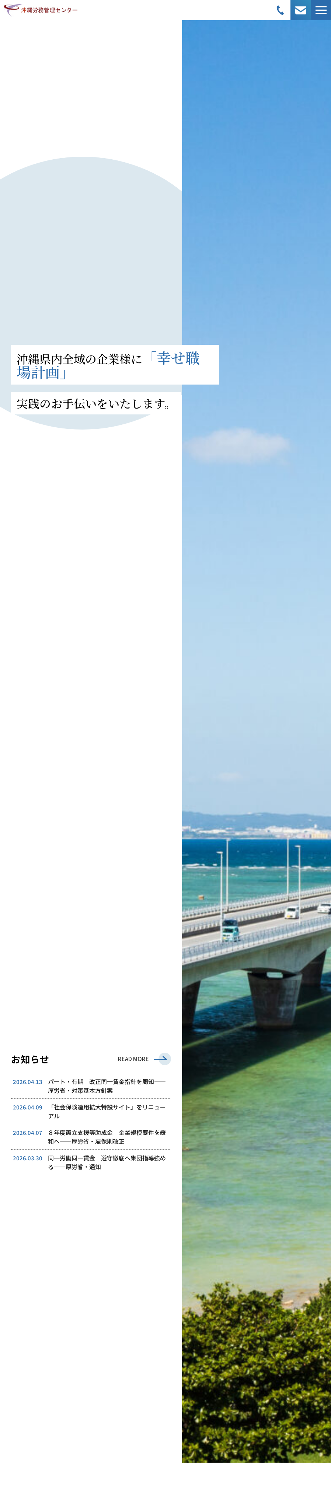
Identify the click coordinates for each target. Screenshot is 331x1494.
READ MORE (133, 1059)
